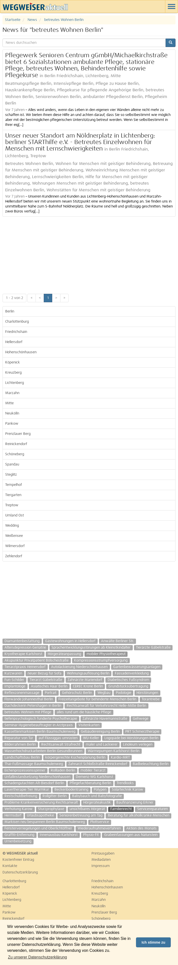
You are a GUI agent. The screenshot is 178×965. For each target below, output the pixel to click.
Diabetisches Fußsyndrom (128, 680)
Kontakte (9, 866)
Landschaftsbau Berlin (22, 757)
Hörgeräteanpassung (64, 654)
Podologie (123, 693)
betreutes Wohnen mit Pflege (27, 712)
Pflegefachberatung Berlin (90, 783)
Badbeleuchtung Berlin (151, 764)
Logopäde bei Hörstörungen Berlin (131, 738)
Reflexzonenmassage (21, 693)
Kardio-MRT (120, 757)
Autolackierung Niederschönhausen (79, 667)
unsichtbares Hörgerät (87, 809)
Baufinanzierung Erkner (134, 802)
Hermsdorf (12, 815)
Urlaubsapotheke (40, 815)
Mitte (9, 403)
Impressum (100, 866)
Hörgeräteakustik (97, 802)
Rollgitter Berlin (55, 796)
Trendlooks (125, 783)
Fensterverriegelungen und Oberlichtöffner (38, 828)
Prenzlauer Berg (18, 434)
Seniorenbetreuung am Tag (80, 815)
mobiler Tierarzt (93, 770)
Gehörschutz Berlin (77, 693)
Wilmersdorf (15, 546)
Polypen (100, 789)
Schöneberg (14, 454)
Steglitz (11, 474)
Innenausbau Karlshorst (59, 835)
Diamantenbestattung (22, 641)
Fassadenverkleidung (132, 673)
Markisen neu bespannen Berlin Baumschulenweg (44, 822)
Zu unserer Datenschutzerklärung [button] (37, 957)
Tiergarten (13, 495)
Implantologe (14, 686)
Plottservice (99, 822)
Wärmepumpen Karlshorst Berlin (113, 751)
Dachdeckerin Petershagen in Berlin (32, 706)
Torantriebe (151, 699)
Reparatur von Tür (18, 738)
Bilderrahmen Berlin (20, 744)
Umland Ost (14, 515)
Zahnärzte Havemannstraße (105, 718)
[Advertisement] (89, 254)
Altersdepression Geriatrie (25, 647)
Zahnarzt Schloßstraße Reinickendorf (97, 764)
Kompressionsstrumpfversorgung (101, 660)
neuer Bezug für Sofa (44, 673)
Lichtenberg (14, 383)
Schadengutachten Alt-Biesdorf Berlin (34, 783)
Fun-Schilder (14, 680)
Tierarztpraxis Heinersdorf (24, 667)
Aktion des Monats (141, 828)
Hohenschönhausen (21, 352)
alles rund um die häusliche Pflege (84, 712)
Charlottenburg (17, 321)
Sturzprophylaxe (51, 809)
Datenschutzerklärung (20, 872)
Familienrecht (121, 809)
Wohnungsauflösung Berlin (88, 673)
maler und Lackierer (102, 744)
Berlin (9, 311)
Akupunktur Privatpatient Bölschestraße (36, 660)
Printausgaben (102, 853)
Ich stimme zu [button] (153, 942)
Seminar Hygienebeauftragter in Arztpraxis (38, 725)
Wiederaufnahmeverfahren (99, 828)
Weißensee (14, 536)
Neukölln (12, 413)
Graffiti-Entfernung (19, 835)
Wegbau (103, 693)
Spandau (12, 464)
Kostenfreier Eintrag (18, 860)
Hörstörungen (147, 693)
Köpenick (12, 362)
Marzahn (12, 393)
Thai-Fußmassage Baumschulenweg (33, 764)
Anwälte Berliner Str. (117, 641)
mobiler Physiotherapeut (106, 654)
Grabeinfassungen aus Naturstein (131, 835)
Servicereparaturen (152, 809)
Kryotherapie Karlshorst (23, 654)
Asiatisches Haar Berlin (49, 686)
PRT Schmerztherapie (142, 731)
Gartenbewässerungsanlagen (136, 667)
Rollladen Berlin (63, 770)
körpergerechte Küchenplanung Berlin (75, 757)
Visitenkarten (88, 725)
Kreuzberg (13, 372)
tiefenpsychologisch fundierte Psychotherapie (40, 718)
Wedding (12, 525)
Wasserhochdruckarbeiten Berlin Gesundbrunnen (43, 751)
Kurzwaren (13, 673)
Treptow (11, 505)
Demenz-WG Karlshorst (94, 777)
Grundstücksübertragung (128, 686)
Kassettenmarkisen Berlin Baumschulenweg (39, 731)
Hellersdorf (13, 342)
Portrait (50, 693)
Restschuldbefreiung (20, 796)
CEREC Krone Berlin (88, 686)
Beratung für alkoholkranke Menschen (138, 815)
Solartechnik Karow (127, 789)
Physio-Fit (91, 835)
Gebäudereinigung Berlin (100, 731)
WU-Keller (91, 738)
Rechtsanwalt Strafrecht (60, 744)
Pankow (11, 423)
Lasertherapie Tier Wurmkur (26, 789)
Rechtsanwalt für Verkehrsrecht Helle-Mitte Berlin (106, 706)
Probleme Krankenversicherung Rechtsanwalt (41, 802)
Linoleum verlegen (137, 744)
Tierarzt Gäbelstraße (46, 680)
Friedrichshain (16, 332)
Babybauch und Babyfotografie (97, 796)
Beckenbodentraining (71, 789)
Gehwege (140, 718)
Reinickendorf (16, 444)
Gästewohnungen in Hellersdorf (70, 641)
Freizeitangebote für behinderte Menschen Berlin (97, 699)
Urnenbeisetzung (17, 841)
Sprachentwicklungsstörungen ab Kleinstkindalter (91, 647)
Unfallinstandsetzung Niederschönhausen (37, 777)
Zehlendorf (13, 556)
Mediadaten (101, 860)
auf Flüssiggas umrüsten (58, 738)
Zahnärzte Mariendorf (85, 680)
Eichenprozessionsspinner (24, 770)
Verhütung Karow (18, 809)
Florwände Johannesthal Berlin (28, 699)
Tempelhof (13, 485)
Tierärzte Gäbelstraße (153, 647)
